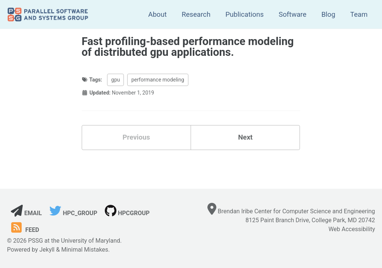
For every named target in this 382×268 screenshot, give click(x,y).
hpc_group (73, 213)
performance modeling (157, 80)
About (157, 14)
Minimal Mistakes (84, 249)
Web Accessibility (351, 229)
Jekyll (46, 249)
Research (196, 14)
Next (245, 137)
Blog (328, 14)
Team (359, 14)
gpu (115, 80)
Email (26, 213)
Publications (244, 14)
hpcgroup (127, 213)
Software (293, 14)
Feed (24, 229)
